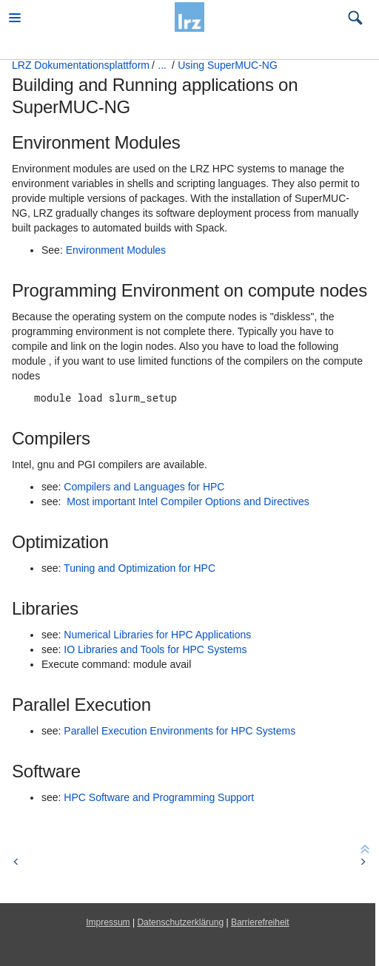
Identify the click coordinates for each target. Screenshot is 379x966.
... (162, 65)
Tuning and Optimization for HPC (139, 568)
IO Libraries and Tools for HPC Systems (155, 649)
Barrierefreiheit (260, 922)
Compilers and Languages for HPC (144, 487)
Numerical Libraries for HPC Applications (157, 635)
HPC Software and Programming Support (159, 797)
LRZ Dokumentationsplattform (81, 65)
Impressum (108, 922)
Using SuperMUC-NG (228, 65)
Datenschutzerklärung (180, 922)
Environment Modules (116, 250)
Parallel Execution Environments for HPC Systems (179, 731)
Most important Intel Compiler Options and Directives (188, 501)
